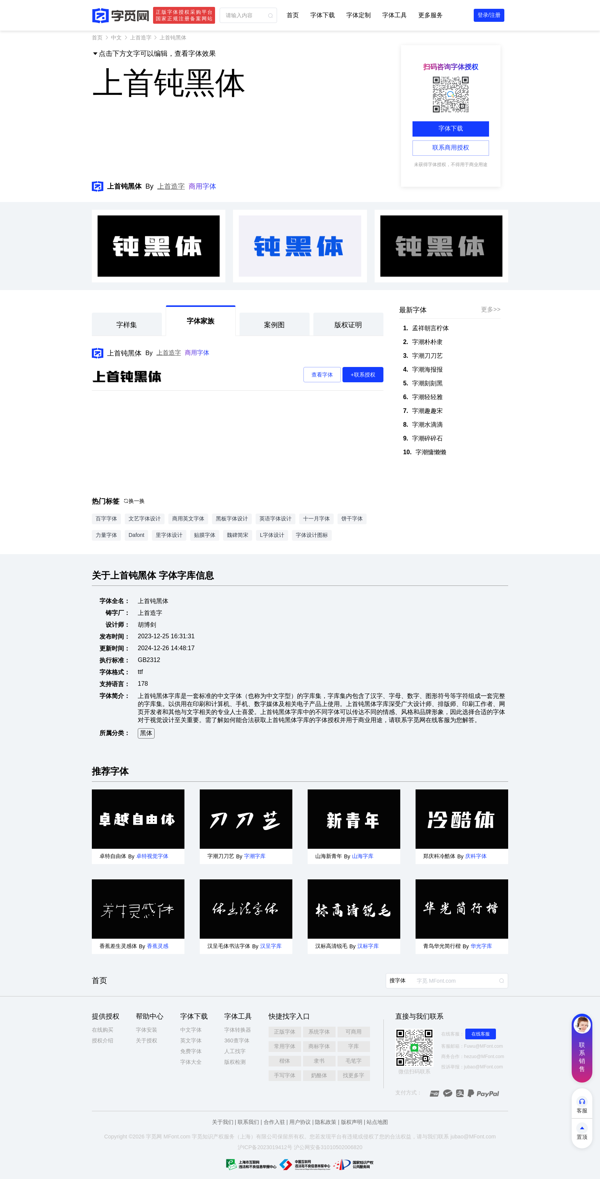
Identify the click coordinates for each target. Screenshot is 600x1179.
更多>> (491, 309)
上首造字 (141, 37)
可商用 (354, 1032)
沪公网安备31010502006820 (328, 1147)
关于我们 (222, 1122)
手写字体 (284, 1075)
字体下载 (322, 15)
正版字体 (284, 1032)
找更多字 (353, 1075)
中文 (116, 37)
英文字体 (191, 1040)
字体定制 (358, 15)
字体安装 (146, 1030)
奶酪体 (319, 1075)
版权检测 (235, 1062)
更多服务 (430, 15)
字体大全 (191, 1062)
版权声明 (351, 1122)
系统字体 (319, 1032)
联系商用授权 (450, 147)
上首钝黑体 (124, 353)
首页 (293, 15)
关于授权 (146, 1040)
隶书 (319, 1061)
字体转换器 (237, 1030)
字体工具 (394, 15)
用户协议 (300, 1122)
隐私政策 (325, 1122)
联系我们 (248, 1122)
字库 (353, 1046)
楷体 (284, 1061)
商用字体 (202, 186)
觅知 (202, 1136)
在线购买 (102, 1030)
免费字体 (191, 1051)
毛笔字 (354, 1061)
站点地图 (377, 1122)
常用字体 (284, 1046)
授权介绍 (102, 1040)
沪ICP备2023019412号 (265, 1147)
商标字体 (319, 1046)
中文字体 (191, 1030)
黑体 (146, 733)
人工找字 (235, 1051)
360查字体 (236, 1040)
